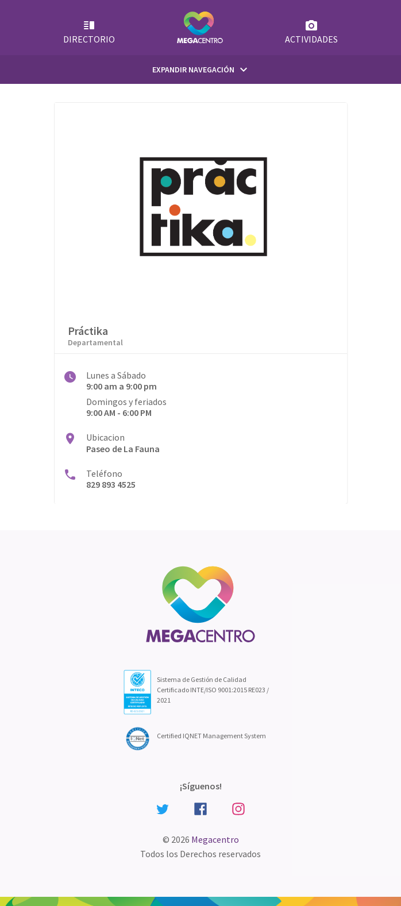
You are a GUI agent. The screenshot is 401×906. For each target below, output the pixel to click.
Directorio (89, 31)
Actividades (311, 31)
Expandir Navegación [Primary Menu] (201, 69)
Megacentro (215, 839)
